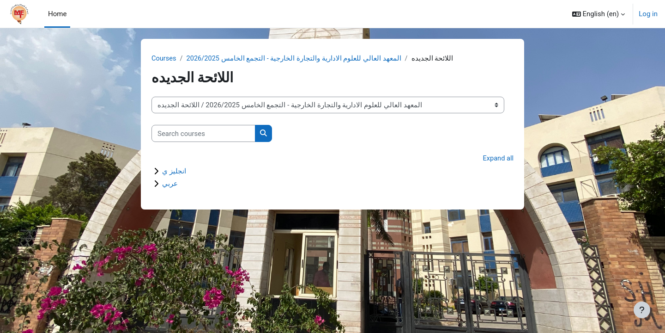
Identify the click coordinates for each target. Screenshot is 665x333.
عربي (170, 184)
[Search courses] (203, 133)
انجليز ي (174, 171)
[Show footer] (642, 310)
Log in (648, 14)
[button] (598, 14)
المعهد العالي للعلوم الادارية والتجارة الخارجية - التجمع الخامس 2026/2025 (295, 59)
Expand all (498, 159)
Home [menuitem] (57, 14)
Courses (164, 59)
